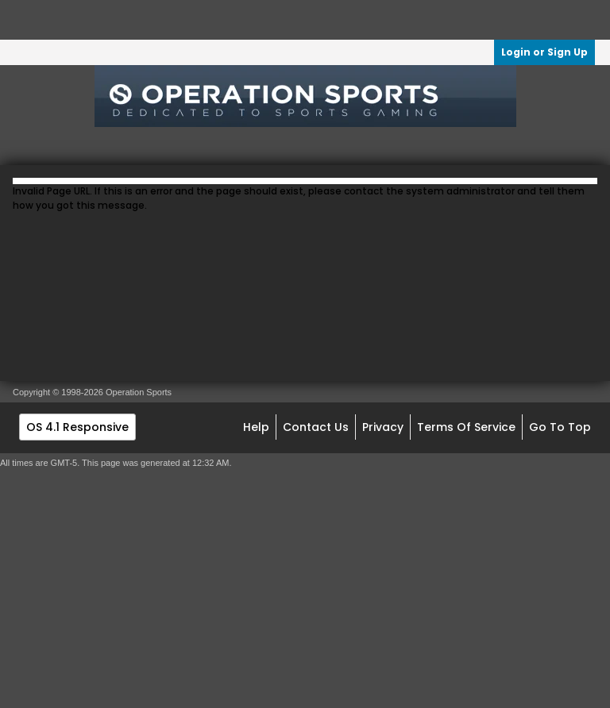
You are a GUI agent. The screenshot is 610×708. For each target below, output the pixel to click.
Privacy (382, 427)
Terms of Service (466, 427)
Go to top (560, 427)
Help (256, 427)
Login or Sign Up (544, 52)
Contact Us (316, 427)
